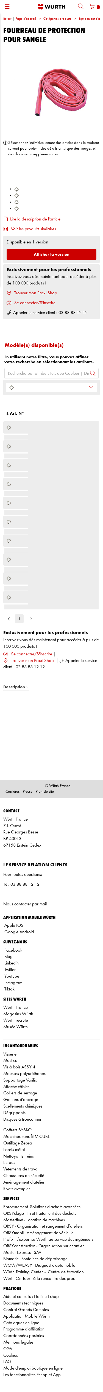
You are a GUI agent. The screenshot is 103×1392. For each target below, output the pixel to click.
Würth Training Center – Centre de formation (43, 1272)
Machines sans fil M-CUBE (26, 1136)
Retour (7, 19)
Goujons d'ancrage (20, 1099)
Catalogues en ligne (21, 1323)
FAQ (7, 1361)
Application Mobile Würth (26, 1316)
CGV (7, 1349)
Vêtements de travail (21, 1169)
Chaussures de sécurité (23, 1175)
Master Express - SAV (22, 1252)
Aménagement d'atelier (23, 1182)
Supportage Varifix (20, 1080)
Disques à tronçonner (22, 1119)
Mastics (10, 1060)
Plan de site (45, 792)
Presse (27, 792)
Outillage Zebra (17, 1143)
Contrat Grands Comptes (26, 1309)
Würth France (15, 1007)
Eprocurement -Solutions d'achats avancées (41, 1207)
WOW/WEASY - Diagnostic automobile (39, 1265)
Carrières (12, 792)
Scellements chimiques (22, 1106)
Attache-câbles (16, 1087)
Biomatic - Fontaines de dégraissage (35, 1259)
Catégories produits (57, 19)
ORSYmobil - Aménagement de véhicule (38, 1233)
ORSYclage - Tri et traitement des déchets (39, 1213)
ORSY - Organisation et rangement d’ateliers (43, 1226)
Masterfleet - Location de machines (34, 1220)
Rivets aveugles (16, 1189)
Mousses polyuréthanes (24, 1073)
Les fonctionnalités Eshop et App (32, 1375)
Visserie (9, 1054)
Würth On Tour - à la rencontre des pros (39, 1278)
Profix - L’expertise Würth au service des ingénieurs (48, 1239)
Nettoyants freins (18, 1156)
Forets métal (14, 1149)
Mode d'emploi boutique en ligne (33, 1368)
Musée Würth (15, 1027)
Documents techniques (23, 1303)
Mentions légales (18, 1342)
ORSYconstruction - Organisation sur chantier (43, 1246)
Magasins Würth (18, 1014)
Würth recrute (15, 1020)
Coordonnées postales (23, 1335)
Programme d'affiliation (23, 1329)
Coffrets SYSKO (17, 1130)
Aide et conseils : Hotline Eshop (31, 1296)
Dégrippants (14, 1113)
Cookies (10, 1355)
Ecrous (9, 1162)
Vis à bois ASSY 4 (19, 1067)
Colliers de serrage (20, 1093)
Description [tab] (16, 687)
